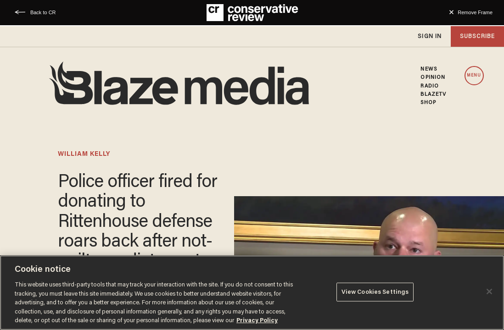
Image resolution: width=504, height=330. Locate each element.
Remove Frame (475, 12)
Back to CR (43, 12)
